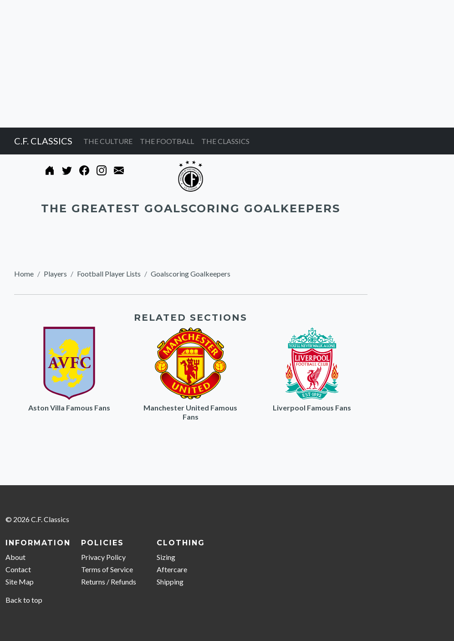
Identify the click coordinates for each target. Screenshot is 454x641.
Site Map (19, 581)
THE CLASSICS (225, 141)
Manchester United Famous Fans (190, 412)
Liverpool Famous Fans (312, 407)
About (15, 557)
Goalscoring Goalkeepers (190, 273)
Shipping (170, 581)
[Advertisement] (227, 64)
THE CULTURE (108, 141)
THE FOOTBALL (167, 141)
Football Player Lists (109, 273)
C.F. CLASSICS (43, 140)
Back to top (23, 599)
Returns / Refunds (108, 581)
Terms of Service (107, 569)
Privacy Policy (103, 557)
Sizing (166, 557)
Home (24, 273)
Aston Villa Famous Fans (69, 407)
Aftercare (172, 569)
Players (55, 273)
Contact (18, 569)
